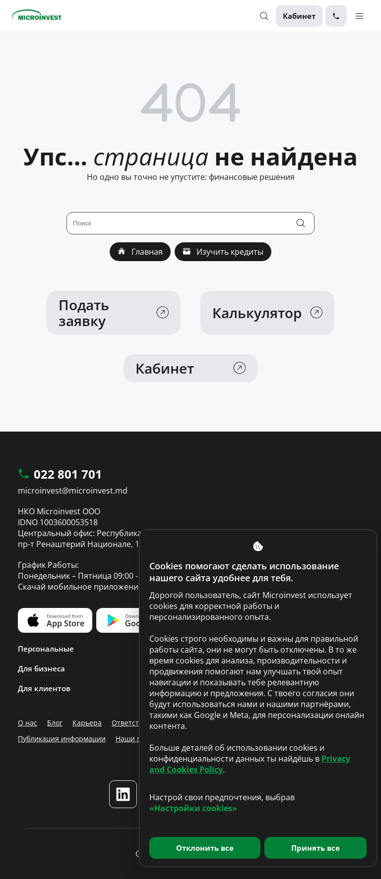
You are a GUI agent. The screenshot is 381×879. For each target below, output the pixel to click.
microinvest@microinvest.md (72, 490)
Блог (55, 722)
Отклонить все (205, 848)
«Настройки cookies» (193, 808)
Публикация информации (62, 738)
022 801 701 (60, 474)
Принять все (315, 848)
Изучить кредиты (223, 251)
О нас (27, 722)
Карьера (87, 722)
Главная (140, 251)
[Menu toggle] (359, 15)
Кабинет (299, 16)
